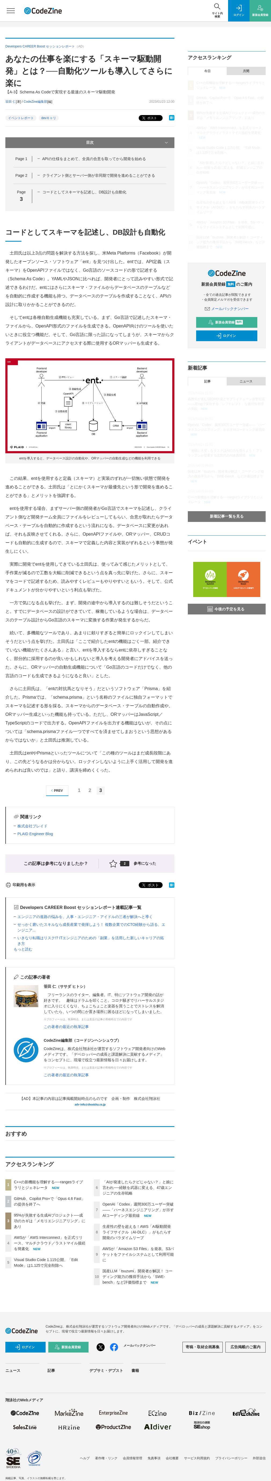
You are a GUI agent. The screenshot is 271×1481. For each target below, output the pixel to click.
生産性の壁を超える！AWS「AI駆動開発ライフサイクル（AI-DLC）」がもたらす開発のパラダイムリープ (136, 1232)
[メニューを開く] (10, 10)
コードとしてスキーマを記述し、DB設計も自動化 (84, 192)
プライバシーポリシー (231, 1458)
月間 (246, 71)
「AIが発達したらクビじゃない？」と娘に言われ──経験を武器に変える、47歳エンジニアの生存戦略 (138, 1187)
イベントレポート (21, 118)
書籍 (135, 1370)
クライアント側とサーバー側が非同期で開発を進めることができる (98, 175)
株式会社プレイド (32, 826)
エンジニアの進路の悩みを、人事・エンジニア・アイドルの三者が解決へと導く (85, 917)
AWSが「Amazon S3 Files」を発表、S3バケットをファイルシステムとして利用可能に (138, 1254)
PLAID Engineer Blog (35, 834)
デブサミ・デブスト (106, 1370)
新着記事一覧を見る (227, 516)
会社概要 (172, 1458)
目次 (127, 142)
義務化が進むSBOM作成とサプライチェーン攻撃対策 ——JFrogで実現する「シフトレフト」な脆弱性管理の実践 (226, 404)
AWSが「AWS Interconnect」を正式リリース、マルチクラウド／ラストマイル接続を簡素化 (49, 1243)
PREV (56, 790)
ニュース (246, 381)
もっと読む (23, 949)
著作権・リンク (106, 1458)
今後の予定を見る (225, 609)
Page (21, 159)
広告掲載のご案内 (245, 1347)
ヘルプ (85, 1458)
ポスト (149, 118)
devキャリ (48, 118)
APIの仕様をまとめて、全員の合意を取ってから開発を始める (94, 159)
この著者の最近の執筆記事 (66, 1027)
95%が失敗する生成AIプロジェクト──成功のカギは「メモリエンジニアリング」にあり (49, 1221)
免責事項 (154, 1458)
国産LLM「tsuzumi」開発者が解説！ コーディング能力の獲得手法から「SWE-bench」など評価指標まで (137, 1276)
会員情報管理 (132, 1458)
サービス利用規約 (197, 1458)
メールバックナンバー (227, 309)
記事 (207, 381)
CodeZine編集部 (35, 102)
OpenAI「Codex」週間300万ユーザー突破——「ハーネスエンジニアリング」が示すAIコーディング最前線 (138, 1210)
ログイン (226, 335)
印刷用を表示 (20, 885)
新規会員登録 (225, 322)
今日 (207, 71)
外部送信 (259, 1458)
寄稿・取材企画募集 (202, 1347)
